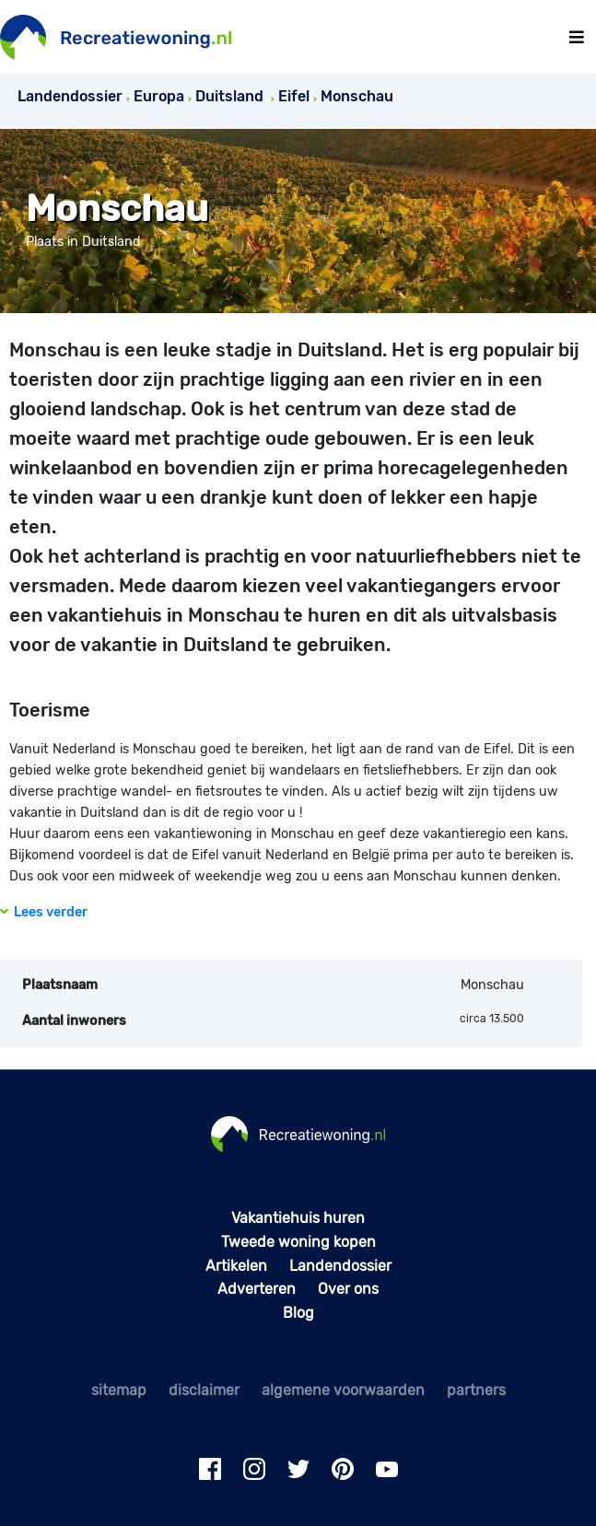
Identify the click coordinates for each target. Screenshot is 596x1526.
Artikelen (236, 1266)
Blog (298, 1313)
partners (476, 1390)
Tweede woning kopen (298, 1242)
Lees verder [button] (44, 912)
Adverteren (256, 1289)
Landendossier (340, 1266)
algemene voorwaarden (343, 1390)
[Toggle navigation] (576, 37)
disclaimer (204, 1390)
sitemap (118, 1390)
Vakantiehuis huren (298, 1218)
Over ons (348, 1289)
